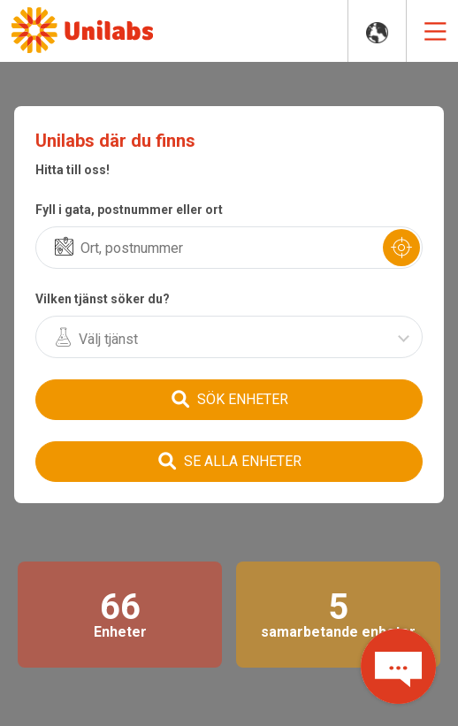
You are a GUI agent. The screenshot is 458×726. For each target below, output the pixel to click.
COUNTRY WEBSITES (377, 33)
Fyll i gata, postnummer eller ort (129, 210)
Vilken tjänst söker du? (102, 299)
